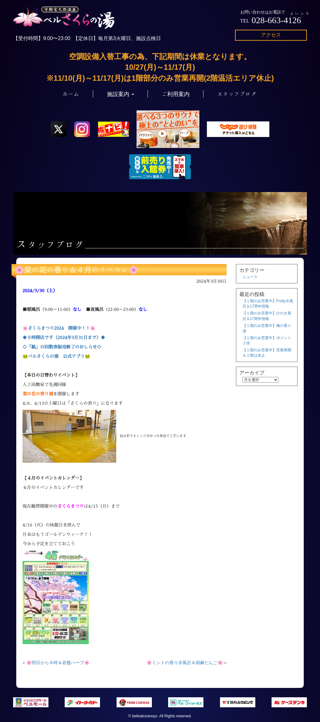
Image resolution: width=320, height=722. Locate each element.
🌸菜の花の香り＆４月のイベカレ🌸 (76, 269)
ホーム (70, 94)
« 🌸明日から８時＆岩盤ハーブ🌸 (55, 662)
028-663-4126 (276, 20)
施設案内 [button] (120, 94)
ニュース (250, 277)
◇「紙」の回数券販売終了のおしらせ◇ (61, 347)
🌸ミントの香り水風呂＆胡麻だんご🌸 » (187, 662)
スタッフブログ (237, 94)
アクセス (271, 35)
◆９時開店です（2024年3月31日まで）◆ (63, 337)
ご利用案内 (176, 94)
